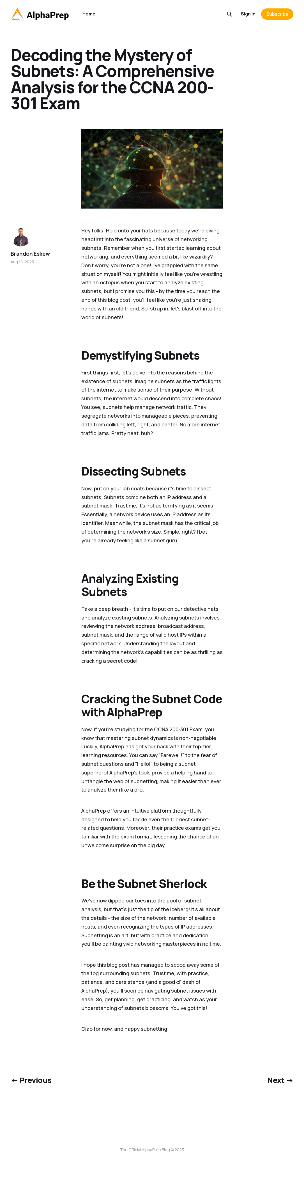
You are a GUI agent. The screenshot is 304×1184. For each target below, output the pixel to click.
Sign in (248, 14)
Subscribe (277, 14)
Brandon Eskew (30, 253)
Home (88, 14)
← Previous (31, 1080)
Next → (280, 1080)
